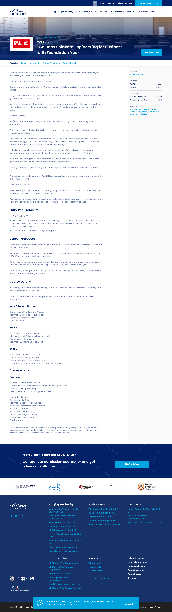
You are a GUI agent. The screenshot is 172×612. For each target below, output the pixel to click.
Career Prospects (51, 63)
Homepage (42, 38)
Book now (132, 464)
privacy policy (75, 604)
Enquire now (152, 52)
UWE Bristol (135, 74)
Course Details (70, 63)
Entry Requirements (30, 63)
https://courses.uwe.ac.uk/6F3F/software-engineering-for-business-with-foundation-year (144, 112)
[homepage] (18, 12)
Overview (14, 63)
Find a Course (55, 38)
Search (95, 3)
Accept (129, 604)
